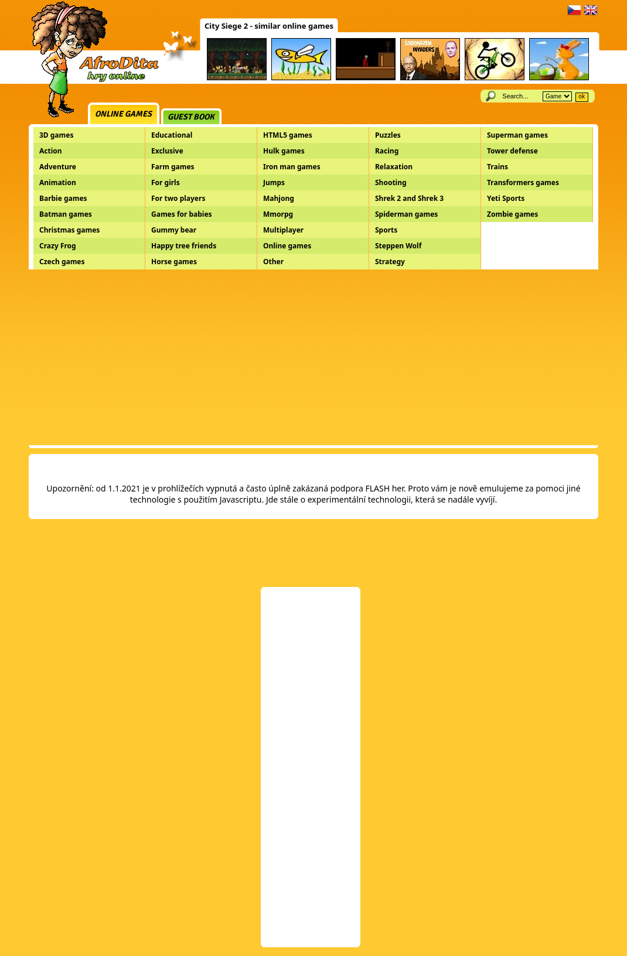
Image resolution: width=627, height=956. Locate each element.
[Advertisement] (313, 357)
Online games (123, 114)
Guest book (191, 117)
